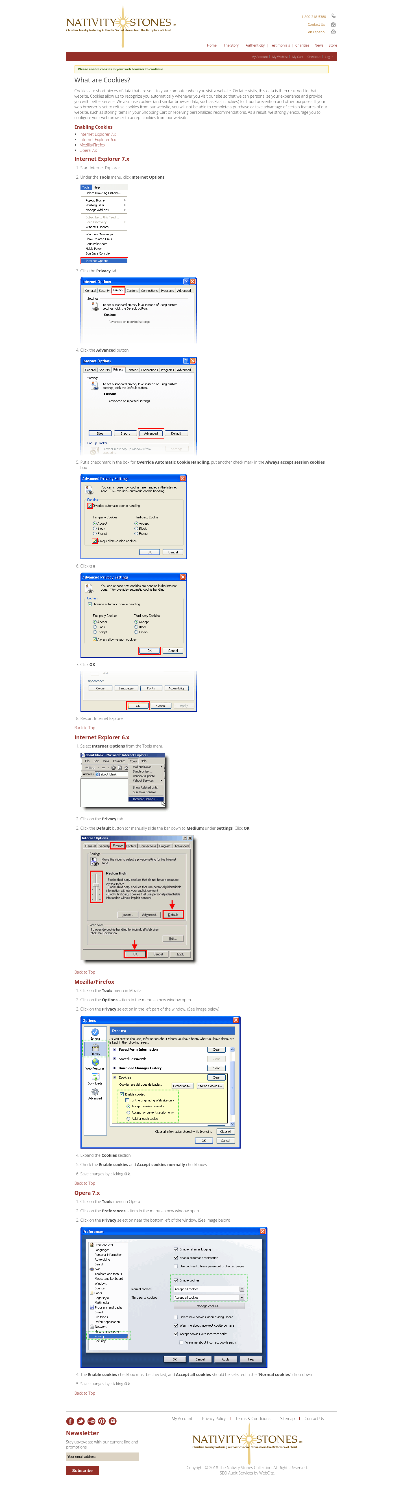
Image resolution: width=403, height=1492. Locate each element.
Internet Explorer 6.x (98, 139)
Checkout (314, 56)
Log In (329, 56)
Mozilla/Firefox (92, 145)
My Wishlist (280, 56)
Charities (302, 45)
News (319, 45)
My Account (260, 56)
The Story (231, 45)
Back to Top (85, 727)
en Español (316, 32)
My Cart (297, 56)
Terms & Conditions (253, 1418)
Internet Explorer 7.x (98, 134)
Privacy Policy (214, 1418)
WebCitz (266, 1473)
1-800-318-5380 (313, 16)
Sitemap (287, 1418)
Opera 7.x (88, 150)
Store (333, 45)
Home (212, 45)
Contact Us (316, 24)
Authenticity (255, 45)
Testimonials (280, 45)
